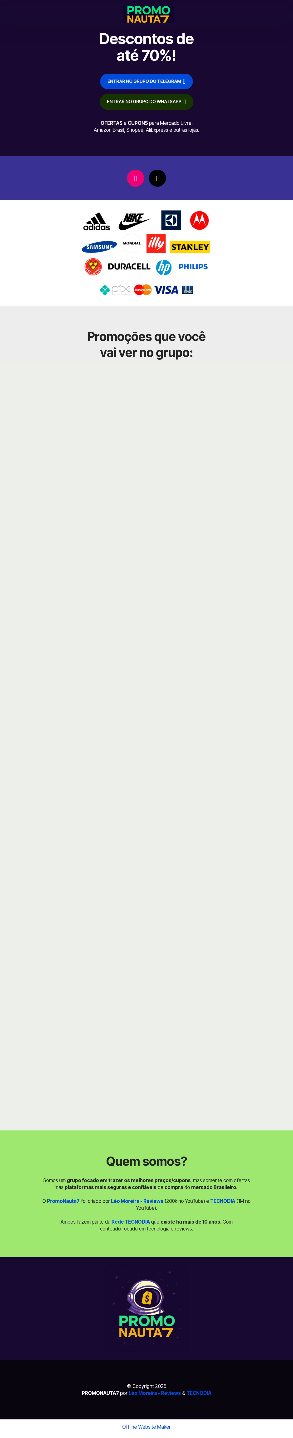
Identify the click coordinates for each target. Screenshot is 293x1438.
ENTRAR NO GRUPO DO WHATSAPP (146, 104)
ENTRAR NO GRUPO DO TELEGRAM (146, 82)
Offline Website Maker (146, 1430)
